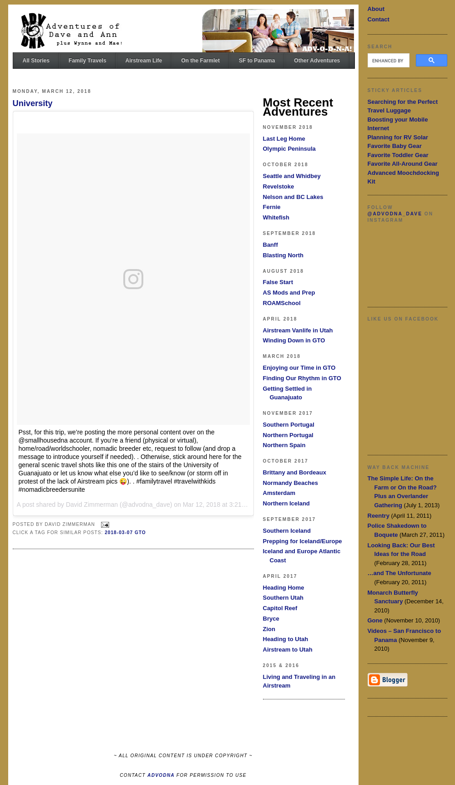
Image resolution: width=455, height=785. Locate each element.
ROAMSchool (282, 303)
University (33, 103)
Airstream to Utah (288, 649)
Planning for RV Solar (398, 137)
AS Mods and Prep (289, 292)
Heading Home (283, 587)
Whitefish (276, 217)
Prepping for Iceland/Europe (302, 541)
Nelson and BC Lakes (293, 197)
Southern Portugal (288, 424)
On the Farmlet (200, 60)
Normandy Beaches (290, 482)
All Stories (36, 60)
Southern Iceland (287, 530)
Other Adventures (317, 60)
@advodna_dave (395, 213)
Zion (269, 629)
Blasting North (283, 255)
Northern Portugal (288, 435)
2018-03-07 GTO (125, 532)
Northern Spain (284, 445)
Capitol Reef (280, 608)
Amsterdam (279, 492)
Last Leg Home (284, 138)
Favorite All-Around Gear (403, 163)
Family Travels (87, 60)
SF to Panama (257, 60)
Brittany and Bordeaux (294, 472)
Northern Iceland (286, 503)
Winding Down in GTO (294, 340)
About (376, 8)
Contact (378, 19)
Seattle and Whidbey (292, 176)
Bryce (271, 618)
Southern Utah (283, 597)
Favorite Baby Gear (395, 146)
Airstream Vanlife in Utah (298, 330)
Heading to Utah (285, 639)
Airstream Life (144, 60)
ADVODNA (161, 775)
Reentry (378, 515)
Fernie (272, 207)
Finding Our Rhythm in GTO (302, 378)
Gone (375, 620)
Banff (270, 244)
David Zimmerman (92, 504)
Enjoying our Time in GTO (299, 367)
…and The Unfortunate (399, 573)
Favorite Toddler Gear (398, 155)
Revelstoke (278, 186)
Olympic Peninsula (289, 148)
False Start (278, 282)
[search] (387, 60)
